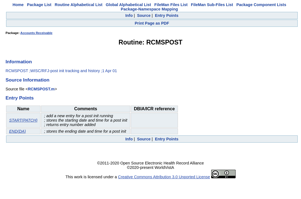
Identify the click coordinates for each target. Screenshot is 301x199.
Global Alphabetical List (128, 4)
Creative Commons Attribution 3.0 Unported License (164, 177)
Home (18, 4)
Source (143, 15)
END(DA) (17, 131)
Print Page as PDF (152, 23)
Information (19, 61)
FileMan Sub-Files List (212, 4)
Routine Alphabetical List (78, 4)
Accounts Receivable (36, 33)
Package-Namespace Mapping (149, 9)
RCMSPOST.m (41, 89)
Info (128, 15)
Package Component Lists (261, 4)
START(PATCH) (23, 120)
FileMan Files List (171, 4)
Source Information (27, 80)
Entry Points (166, 15)
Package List (39, 4)
